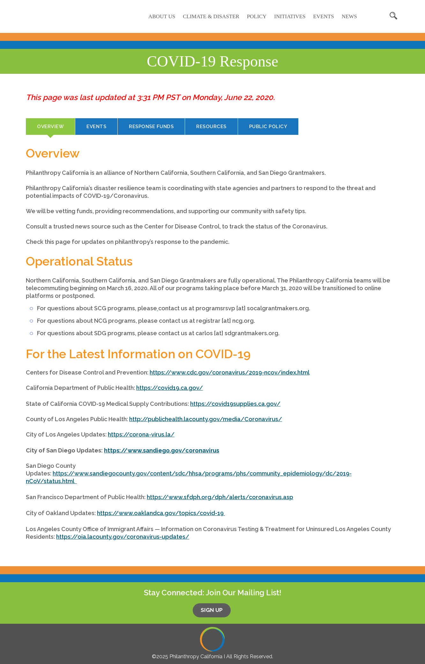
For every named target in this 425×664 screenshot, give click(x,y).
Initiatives (289, 16)
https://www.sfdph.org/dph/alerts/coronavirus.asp (220, 497)
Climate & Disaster (211, 16)
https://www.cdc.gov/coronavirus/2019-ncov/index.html (229, 372)
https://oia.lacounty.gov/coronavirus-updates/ (122, 536)
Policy (256, 16)
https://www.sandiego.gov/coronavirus (161, 450)
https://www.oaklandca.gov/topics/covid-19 (160, 513)
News (349, 16)
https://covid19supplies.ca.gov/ (235, 403)
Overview (56, 129)
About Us (161, 16)
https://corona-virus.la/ (141, 434)
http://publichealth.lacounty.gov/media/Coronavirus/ (205, 419)
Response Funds (151, 126)
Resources (211, 126)
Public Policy (268, 126)
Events (323, 16)
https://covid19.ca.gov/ (169, 387)
